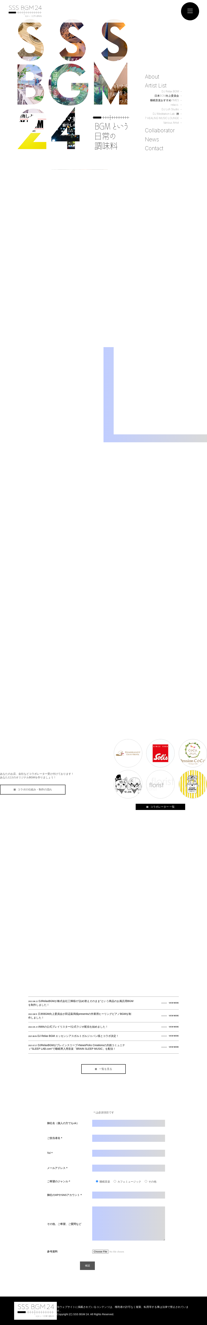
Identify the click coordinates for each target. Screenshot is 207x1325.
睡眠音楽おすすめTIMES (164, 100)
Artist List (156, 85)
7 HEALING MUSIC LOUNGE (162, 118)
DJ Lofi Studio (170, 109)
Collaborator (160, 130)
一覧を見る (103, 1068)
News (152, 139)
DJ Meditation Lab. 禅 (166, 113)
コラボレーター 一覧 (160, 806)
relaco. (175, 104)
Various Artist (171, 122)
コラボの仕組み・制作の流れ (33, 789)
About (152, 76)
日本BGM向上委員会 (166, 95)
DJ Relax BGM (170, 91)
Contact (154, 148)
